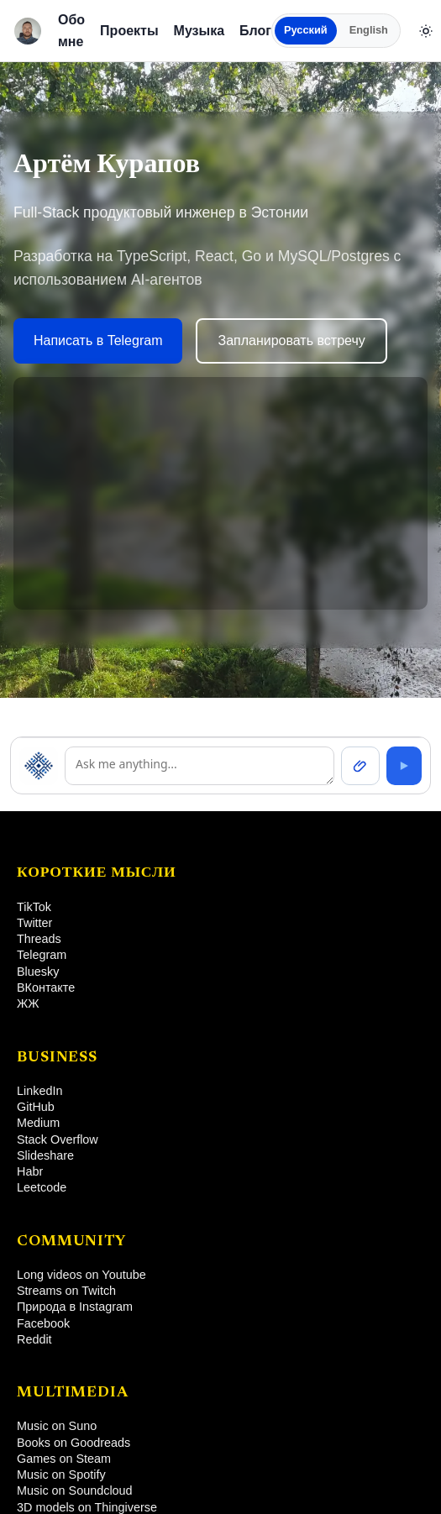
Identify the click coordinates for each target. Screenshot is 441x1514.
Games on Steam (64, 1458)
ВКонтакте (46, 987)
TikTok (34, 907)
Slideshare (45, 1155)
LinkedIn (39, 1091)
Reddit (34, 1339)
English (368, 30)
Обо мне (71, 31)
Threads (39, 939)
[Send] (404, 766)
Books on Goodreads (73, 1442)
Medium (38, 1122)
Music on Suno (57, 1426)
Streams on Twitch (66, 1290)
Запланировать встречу (291, 340)
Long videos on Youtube (81, 1274)
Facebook (43, 1323)
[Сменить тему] (426, 31)
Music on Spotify (61, 1474)
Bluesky (38, 971)
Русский (306, 30)
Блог (255, 31)
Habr (30, 1171)
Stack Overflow (57, 1139)
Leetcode (41, 1187)
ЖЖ (28, 1003)
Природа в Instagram (75, 1306)
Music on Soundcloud (75, 1490)
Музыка (199, 31)
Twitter (34, 923)
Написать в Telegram (98, 340)
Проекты (129, 31)
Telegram (41, 954)
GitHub (36, 1106)
